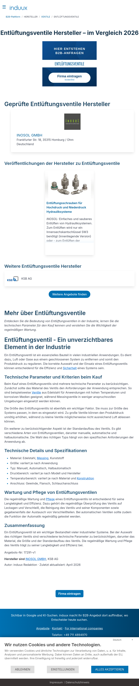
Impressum (56, 682)
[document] (69, 654)
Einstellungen (63, 669)
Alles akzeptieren (109, 669)
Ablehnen (22, 669)
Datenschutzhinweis (77, 682)
